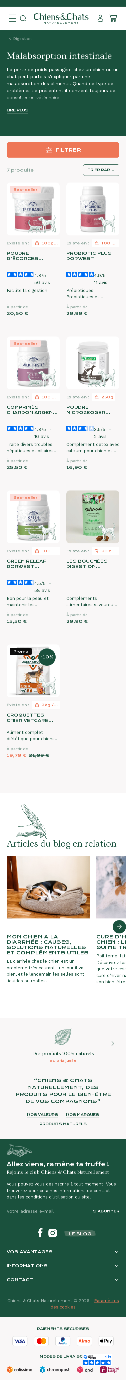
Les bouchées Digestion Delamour (87, 564)
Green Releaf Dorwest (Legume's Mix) (28, 564)
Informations (27, 1265)
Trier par (98, 170)
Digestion (22, 38)
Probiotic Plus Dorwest (89, 256)
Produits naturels (63, 1124)
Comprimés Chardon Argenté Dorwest (33, 410)
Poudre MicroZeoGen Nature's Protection (85, 410)
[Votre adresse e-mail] (47, 1211)
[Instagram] (52, 1233)
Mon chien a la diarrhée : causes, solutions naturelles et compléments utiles (48, 945)
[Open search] (23, 18)
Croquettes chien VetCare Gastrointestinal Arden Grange (33, 718)
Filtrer (63, 150)
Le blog (80, 1233)
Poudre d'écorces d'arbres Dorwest (22, 256)
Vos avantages (30, 1251)
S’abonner (106, 1211)
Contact (20, 1279)
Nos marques (82, 1115)
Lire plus (17, 110)
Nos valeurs (42, 1115)
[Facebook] (40, 1233)
